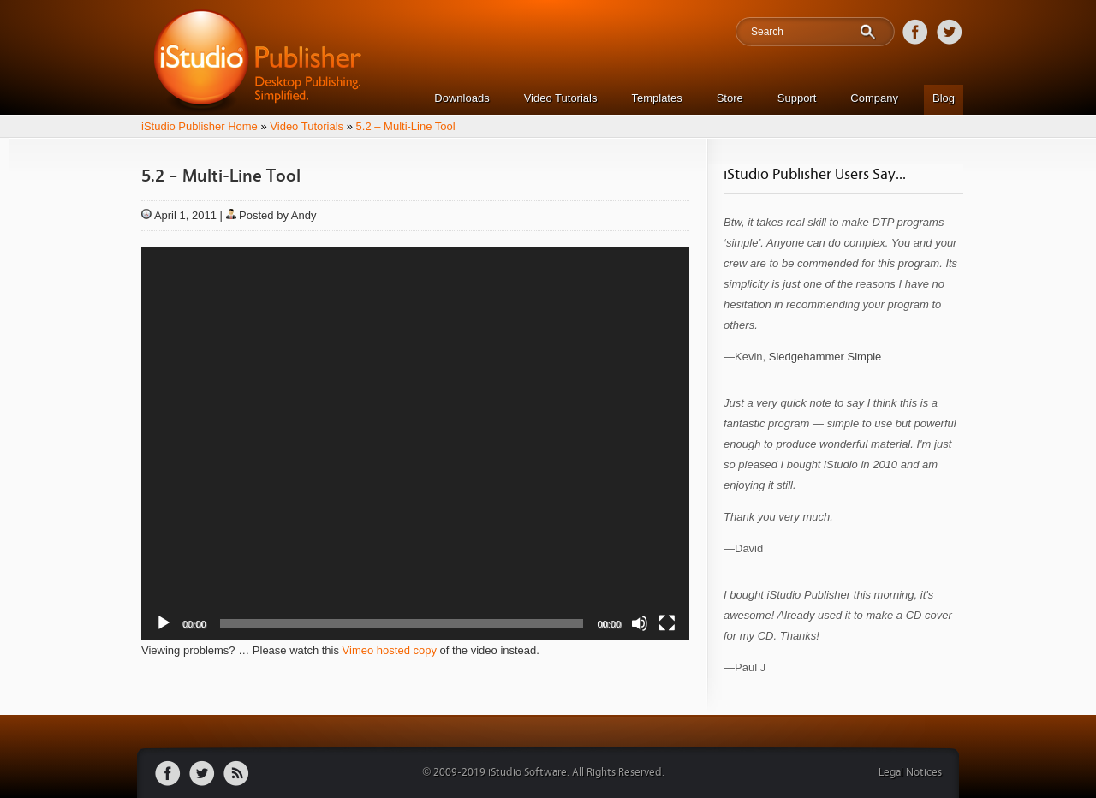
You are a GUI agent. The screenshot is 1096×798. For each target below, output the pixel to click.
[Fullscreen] (667, 623)
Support (797, 98)
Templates (656, 98)
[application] (415, 443)
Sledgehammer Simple (825, 356)
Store (730, 98)
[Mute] (639, 623)
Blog (943, 98)
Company (874, 98)
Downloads (461, 98)
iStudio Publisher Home (199, 126)
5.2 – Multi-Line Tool (406, 126)
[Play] (163, 623)
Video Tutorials (561, 98)
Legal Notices (910, 772)
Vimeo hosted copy (389, 650)
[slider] (402, 623)
